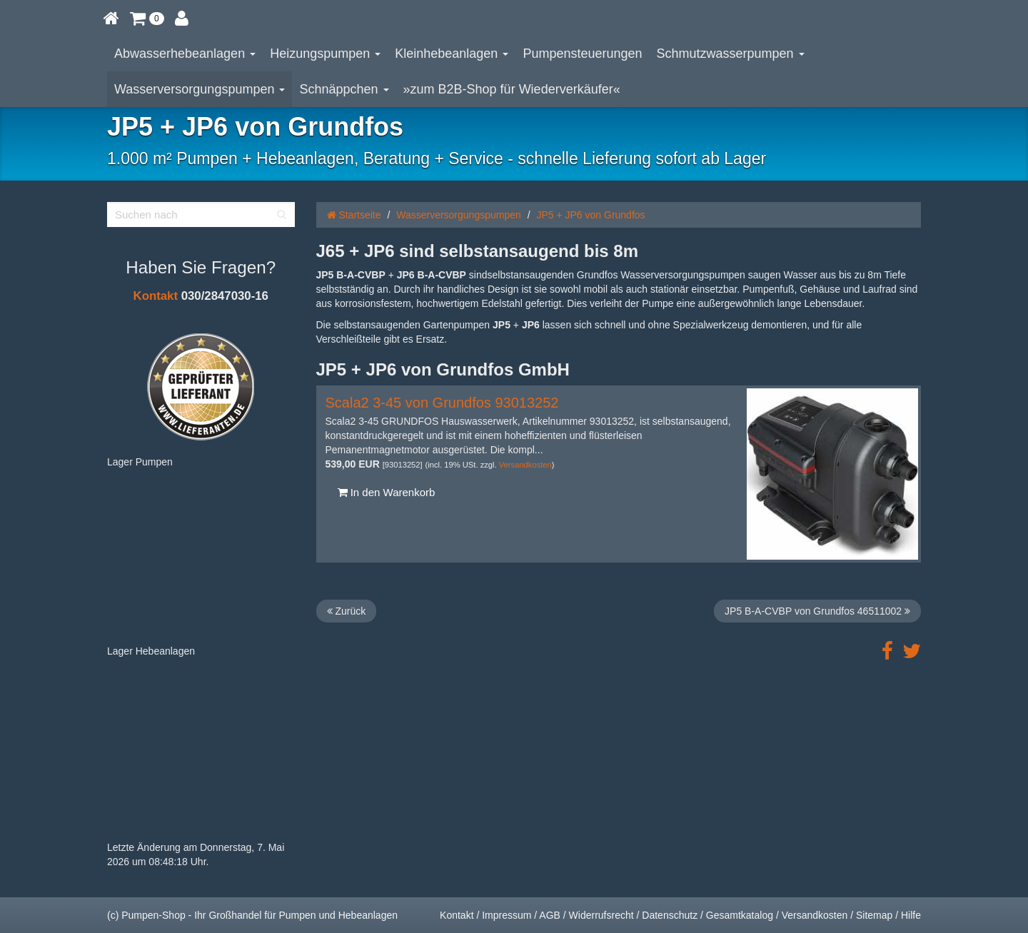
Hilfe (911, 915)
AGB (549, 915)
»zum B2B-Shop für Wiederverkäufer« (511, 89)
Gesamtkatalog (739, 915)
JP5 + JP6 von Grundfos (590, 215)
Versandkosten (525, 464)
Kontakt (155, 296)
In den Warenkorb (386, 492)
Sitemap (874, 915)
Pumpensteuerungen (582, 53)
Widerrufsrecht (601, 915)
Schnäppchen (343, 89)
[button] (147, 18)
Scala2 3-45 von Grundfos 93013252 (442, 402)
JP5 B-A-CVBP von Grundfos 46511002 (817, 611)
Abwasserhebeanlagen (185, 53)
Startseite (354, 215)
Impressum (506, 915)
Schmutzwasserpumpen (731, 53)
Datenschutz (669, 915)
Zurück (346, 611)
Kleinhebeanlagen (451, 53)
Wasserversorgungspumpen (199, 89)
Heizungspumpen (325, 53)
